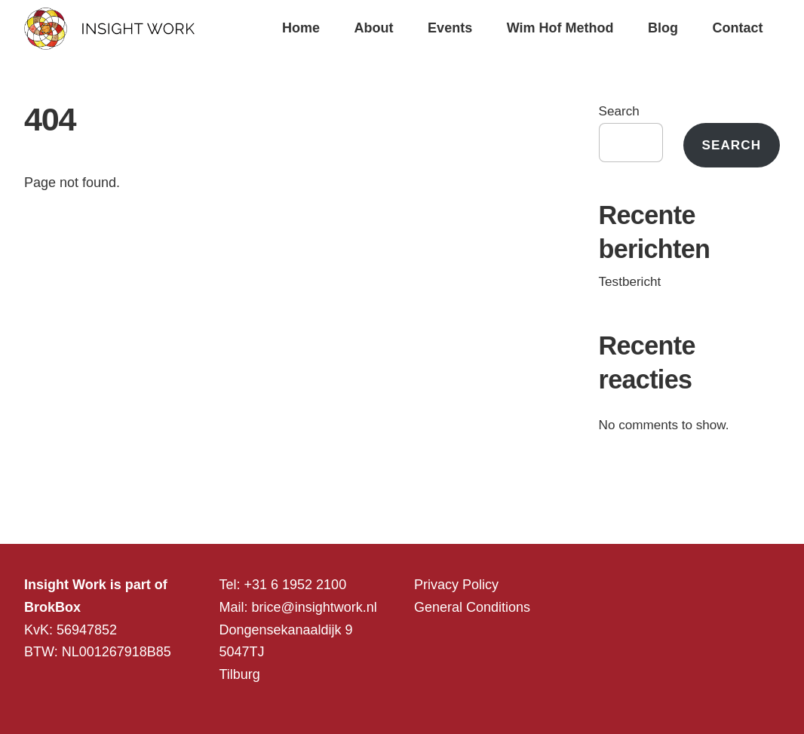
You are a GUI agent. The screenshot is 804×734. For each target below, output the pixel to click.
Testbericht (630, 282)
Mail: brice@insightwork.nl (298, 607)
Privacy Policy (456, 584)
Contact (738, 27)
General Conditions (472, 607)
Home (301, 27)
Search (619, 111)
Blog (663, 27)
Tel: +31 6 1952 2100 (283, 584)
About (374, 27)
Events (450, 27)
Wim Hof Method (560, 27)
